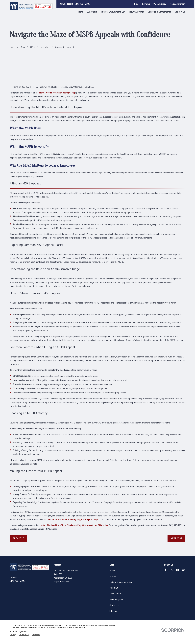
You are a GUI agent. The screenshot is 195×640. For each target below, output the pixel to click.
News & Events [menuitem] (136, 11)
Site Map (113, 611)
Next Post (176, 538)
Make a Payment (177, 4)
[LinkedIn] (183, 570)
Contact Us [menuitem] (180, 11)
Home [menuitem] (80, 11)
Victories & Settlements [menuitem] (159, 11)
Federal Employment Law (121, 582)
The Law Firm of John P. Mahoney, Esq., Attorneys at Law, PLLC (74, 519)
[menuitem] (13, 634)
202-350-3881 (82, 4)
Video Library (159, 4)
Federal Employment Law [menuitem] (113, 11)
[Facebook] (165, 570)
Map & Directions (61, 581)
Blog (136, 4)
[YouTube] (177, 570)
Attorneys (113, 576)
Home (112, 570)
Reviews (146, 4)
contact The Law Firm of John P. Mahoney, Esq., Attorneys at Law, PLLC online (74, 525)
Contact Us (114, 605)
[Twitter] (171, 570)
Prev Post (18, 538)
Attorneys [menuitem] (92, 11)
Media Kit (113, 587)
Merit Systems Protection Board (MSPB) (57, 92)
